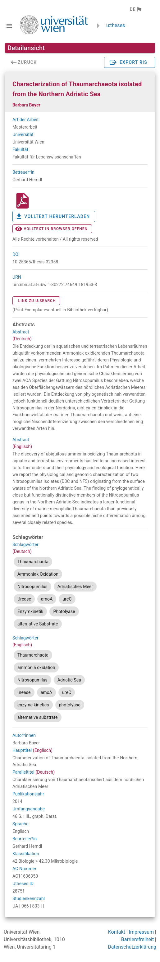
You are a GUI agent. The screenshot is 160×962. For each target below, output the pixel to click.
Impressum (141, 932)
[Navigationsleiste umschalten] (9, 25)
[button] (135, 9)
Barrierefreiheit (137, 939)
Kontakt (116, 932)
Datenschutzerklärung (132, 947)
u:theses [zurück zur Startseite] (115, 25)
